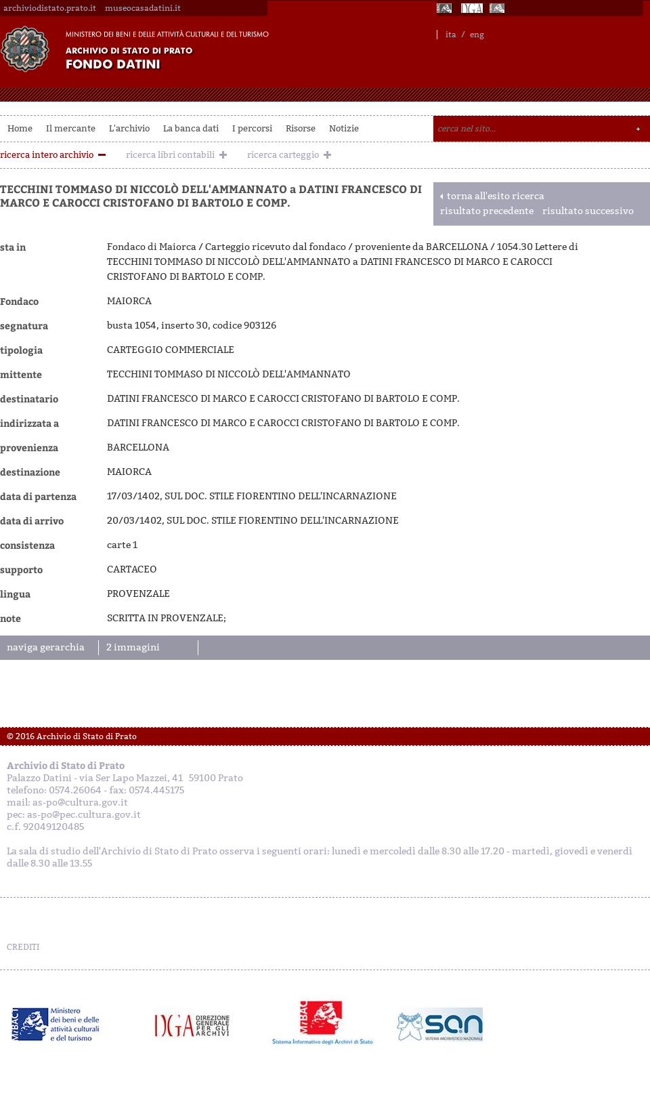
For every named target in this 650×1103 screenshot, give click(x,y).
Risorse (301, 128)
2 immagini (133, 647)
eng (477, 34)
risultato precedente (487, 211)
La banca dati (191, 128)
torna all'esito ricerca (495, 196)
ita (451, 34)
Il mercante (70, 128)
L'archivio (129, 128)
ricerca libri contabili (170, 155)
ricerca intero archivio (46, 155)
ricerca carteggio (283, 155)
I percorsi (252, 128)
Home (19, 128)
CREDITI (23, 947)
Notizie (344, 128)
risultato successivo (588, 211)
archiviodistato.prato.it (49, 8)
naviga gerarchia (46, 647)
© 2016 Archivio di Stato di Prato (72, 736)
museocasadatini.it (143, 8)
